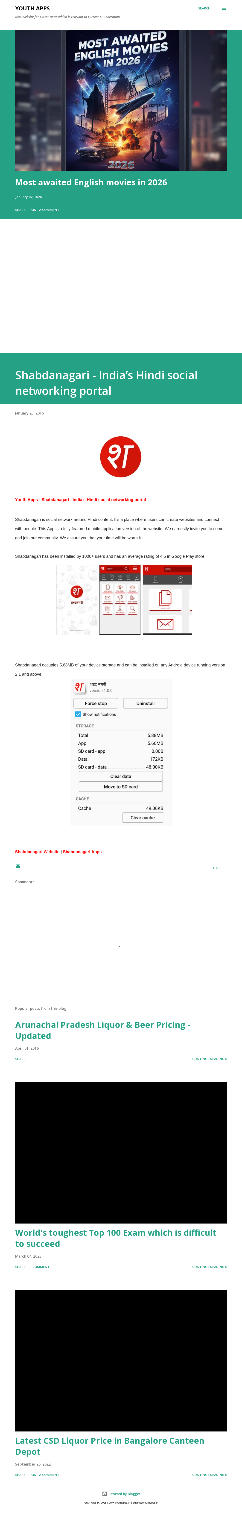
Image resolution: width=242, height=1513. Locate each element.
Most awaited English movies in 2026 (91, 182)
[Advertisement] (121, 292)
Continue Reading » (209, 1059)
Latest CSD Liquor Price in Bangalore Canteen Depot (109, 1446)
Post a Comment (44, 209)
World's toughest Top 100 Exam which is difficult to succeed (115, 1238)
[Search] (204, 8)
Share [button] (20, 209)
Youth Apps (32, 8)
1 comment (40, 1267)
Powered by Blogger (121, 1494)
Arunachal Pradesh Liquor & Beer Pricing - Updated (102, 1030)
